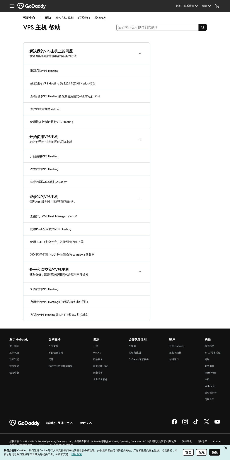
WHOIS (97, 352)
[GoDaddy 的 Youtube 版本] (217, 423)
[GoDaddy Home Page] (24, 423)
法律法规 (14, 366)
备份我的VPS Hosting (44, 289)
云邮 (95, 346)
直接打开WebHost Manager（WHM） (55, 216)
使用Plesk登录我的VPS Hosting (50, 228)
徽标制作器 (211, 392)
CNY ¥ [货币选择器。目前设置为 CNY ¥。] (86, 423)
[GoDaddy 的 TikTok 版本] (195, 423)
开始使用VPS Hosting (44, 156)
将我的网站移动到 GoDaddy (48, 181)
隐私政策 (202, 441)
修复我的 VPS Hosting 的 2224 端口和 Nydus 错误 (62, 83)
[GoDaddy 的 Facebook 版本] (174, 423)
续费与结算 (175, 352)
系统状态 (100, 17)
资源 (51, 359)
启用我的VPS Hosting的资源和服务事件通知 (59, 301)
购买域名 (209, 346)
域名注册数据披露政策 (61, 366)
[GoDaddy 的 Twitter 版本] (206, 423)
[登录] (207, 5)
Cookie (217, 441)
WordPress (210, 372)
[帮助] (178, 5)
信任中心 (14, 372)
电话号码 (209, 399)
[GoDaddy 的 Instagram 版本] (185, 423)
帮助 (48, 17)
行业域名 (98, 372)
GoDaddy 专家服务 (139, 359)
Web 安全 (210, 386)
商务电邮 (209, 366)
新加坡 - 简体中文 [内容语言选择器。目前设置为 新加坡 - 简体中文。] (60, 423)
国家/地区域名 (100, 366)
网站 (207, 359)
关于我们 (14, 346)
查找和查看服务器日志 (45, 108)
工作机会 (14, 352)
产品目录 (98, 359)
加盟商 (132, 346)
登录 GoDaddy (176, 346)
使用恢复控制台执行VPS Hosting (51, 121)
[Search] (203, 27)
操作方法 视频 (64, 17)
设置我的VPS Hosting (44, 168)
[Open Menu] (10, 5)
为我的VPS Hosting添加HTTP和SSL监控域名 (59, 314)
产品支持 (53, 346)
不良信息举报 (56, 352)
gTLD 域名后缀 (213, 352)
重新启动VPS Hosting (44, 70)
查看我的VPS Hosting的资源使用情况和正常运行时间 (65, 96)
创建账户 (174, 359)
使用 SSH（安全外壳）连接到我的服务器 (57, 241)
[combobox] (157, 27)
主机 (207, 379)
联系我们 (84, 17)
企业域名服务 (100, 379)
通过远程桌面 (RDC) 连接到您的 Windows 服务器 (62, 254)
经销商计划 (135, 352)
